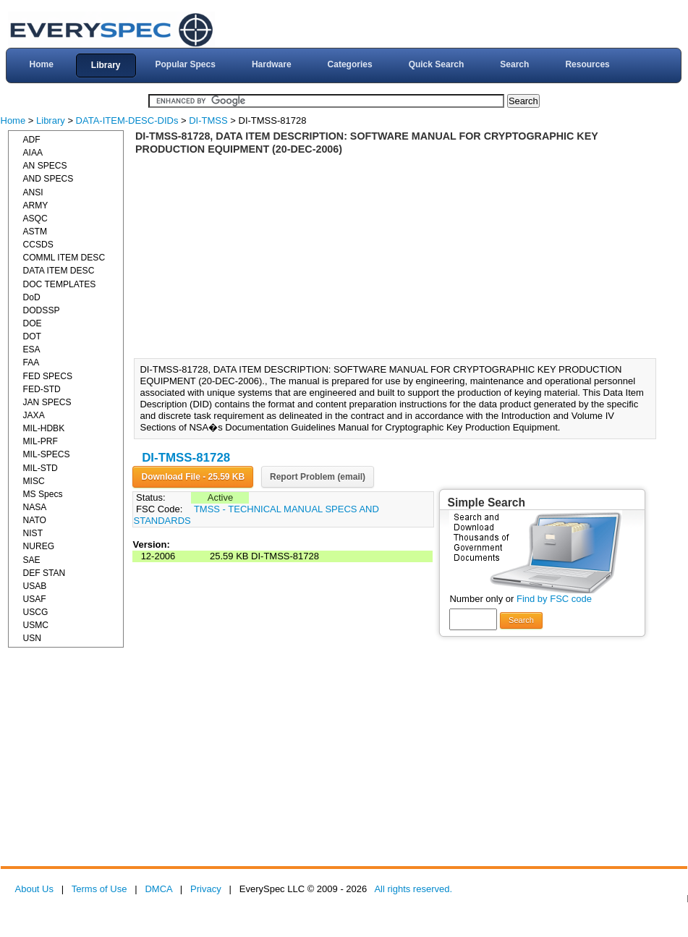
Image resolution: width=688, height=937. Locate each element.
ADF (32, 140)
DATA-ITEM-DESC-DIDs (127, 120)
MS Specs (43, 494)
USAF (34, 599)
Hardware (272, 64)
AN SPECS (45, 166)
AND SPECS (48, 179)
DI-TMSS (208, 120)
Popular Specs (186, 64)
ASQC (35, 218)
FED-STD (42, 389)
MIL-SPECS (46, 454)
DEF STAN (44, 573)
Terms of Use (99, 888)
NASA (35, 507)
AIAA (33, 153)
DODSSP (41, 310)
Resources (587, 64)
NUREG (39, 546)
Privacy (205, 888)
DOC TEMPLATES (59, 284)
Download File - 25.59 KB (193, 477)
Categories (350, 64)
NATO (34, 520)
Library (106, 65)
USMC (36, 625)
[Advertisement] (399, 257)
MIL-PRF (40, 441)
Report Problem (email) (317, 477)
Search (514, 64)
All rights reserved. (413, 888)
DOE (32, 323)
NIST (33, 533)
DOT (32, 336)
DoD (32, 297)
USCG (35, 612)
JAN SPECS (47, 402)
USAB (35, 586)
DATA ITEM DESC (59, 271)
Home (41, 64)
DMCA (158, 888)
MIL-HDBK (44, 428)
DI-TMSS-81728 (186, 458)
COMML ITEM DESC (64, 258)
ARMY (35, 205)
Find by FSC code (554, 598)
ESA (32, 349)
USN (32, 638)
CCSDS (38, 244)
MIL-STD (40, 468)
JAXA (34, 415)
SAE (32, 560)
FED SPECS (47, 376)
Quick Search (436, 64)
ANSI (33, 192)
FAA (31, 362)
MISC (34, 481)
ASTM (35, 231)
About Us (34, 888)
